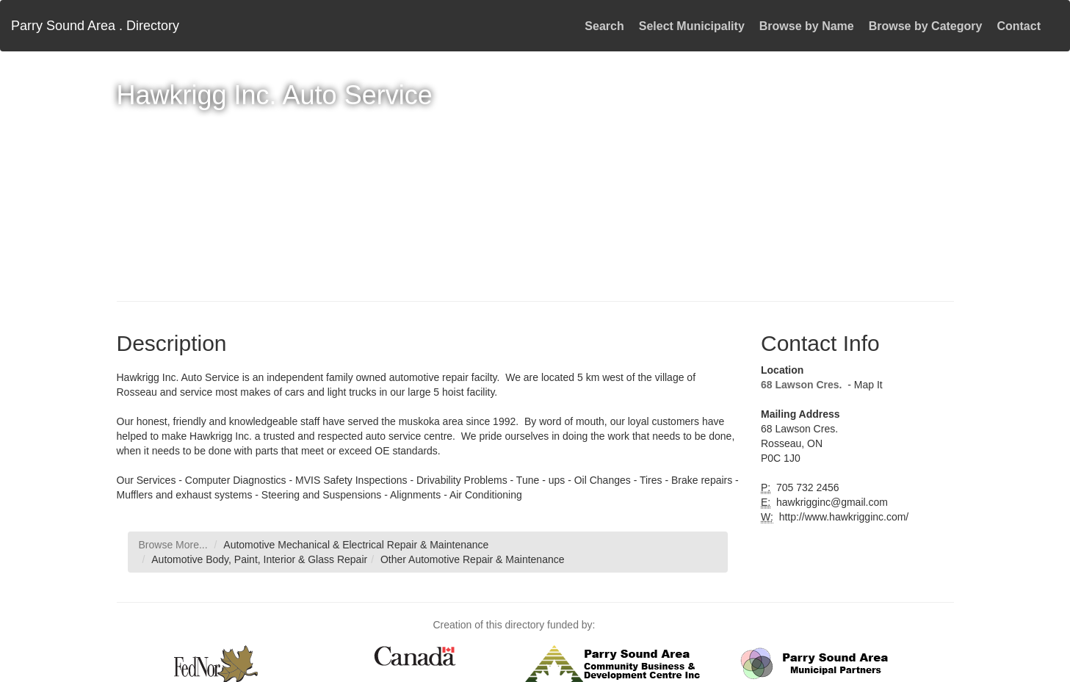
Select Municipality (692, 26)
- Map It (863, 385)
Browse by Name (806, 26)
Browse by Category (926, 26)
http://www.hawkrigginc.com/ (842, 517)
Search (604, 26)
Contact (1019, 26)
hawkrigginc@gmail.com (830, 502)
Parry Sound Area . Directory (95, 25)
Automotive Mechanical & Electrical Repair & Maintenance (355, 545)
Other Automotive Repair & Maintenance (472, 559)
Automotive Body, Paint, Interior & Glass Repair (259, 559)
